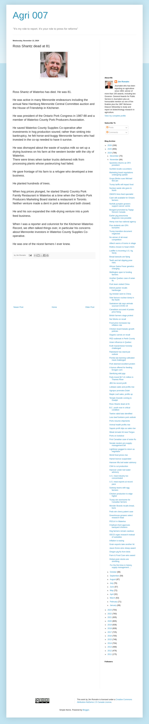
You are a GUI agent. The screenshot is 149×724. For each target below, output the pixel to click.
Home (54, 307)
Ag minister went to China (120, 294)
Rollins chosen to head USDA (121, 247)
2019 (110, 625)
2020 (110, 621)
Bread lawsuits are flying (119, 257)
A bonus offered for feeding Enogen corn (120, 368)
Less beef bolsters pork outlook (122, 417)
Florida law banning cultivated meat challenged (121, 359)
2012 (110, 651)
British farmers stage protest (121, 315)
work (83, 699)
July (112, 583)
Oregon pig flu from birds (119, 552)
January (113, 605)
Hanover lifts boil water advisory (122, 462)
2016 (110, 636)
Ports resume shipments (119, 421)
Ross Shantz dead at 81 (119, 404)
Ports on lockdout (116, 436)
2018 (110, 628)
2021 (110, 617)
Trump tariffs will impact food (121, 184)
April (112, 594)
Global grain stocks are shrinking (119, 560)
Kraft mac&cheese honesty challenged (120, 347)
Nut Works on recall (117, 319)
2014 (110, 643)
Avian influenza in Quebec (120, 342)
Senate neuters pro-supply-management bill (120, 444)
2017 (110, 632)
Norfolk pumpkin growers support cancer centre (119, 205)
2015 (110, 639)
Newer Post (18, 307)
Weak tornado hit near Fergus (122, 432)
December (114, 156)
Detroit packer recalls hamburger (118, 289)
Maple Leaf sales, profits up (121, 394)
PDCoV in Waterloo (117, 521)
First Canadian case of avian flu (122, 439)
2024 (110, 153)
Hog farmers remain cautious (121, 531)
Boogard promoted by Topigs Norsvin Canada (121, 211)
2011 (110, 654)
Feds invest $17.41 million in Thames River (121, 378)
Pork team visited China (119, 284)
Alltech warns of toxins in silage (122, 243)
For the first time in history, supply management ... (120, 566)
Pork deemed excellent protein (122, 364)
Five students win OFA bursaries (118, 226)
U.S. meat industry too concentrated (118, 477)
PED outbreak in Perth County (122, 339)
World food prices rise (118, 455)
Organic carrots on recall (119, 335)
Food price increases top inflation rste (119, 324)
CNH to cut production (118, 466)
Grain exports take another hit (121, 544)
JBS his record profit (117, 383)
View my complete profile (115, 116)
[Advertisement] (54, 282)
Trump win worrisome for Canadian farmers (119, 501)
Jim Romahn (123, 82)
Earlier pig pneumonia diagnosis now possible (120, 217)
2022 (110, 614)
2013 (110, 647)
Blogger (86, 710)
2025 (110, 149)
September (115, 576)
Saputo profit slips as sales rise (122, 428)
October (113, 572)
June (112, 587)
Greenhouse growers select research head (121, 516)
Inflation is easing (116, 541)
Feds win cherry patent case (121, 512)
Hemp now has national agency (122, 222)
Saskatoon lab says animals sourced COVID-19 (121, 304)
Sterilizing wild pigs (117, 373)
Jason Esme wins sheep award (122, 548)
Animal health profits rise (119, 425)
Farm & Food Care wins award (122, 555)
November (114, 159)
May (112, 590)
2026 (110, 145)
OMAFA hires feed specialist (121, 194)
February (114, 602)
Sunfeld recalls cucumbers (120, 169)
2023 (110, 610)
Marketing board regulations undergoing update (121, 173)
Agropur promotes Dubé (119, 390)
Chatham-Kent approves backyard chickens (119, 526)
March (113, 598)
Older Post (89, 307)
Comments (112, 132)
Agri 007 (30, 15)
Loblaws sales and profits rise (121, 387)
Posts (109, 127)
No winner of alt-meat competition (118, 238)
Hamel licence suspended (120, 459)
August (113, 579)
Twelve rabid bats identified (120, 414)
